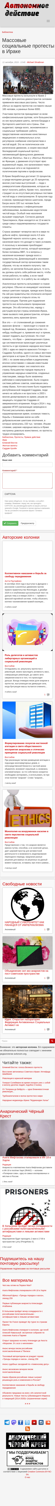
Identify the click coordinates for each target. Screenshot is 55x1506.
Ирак (4, 440)
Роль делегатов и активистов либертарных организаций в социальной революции (21, 658)
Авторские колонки (20, 537)
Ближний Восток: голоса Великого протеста (22, 1067)
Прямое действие (32, 437)
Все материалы (17, 1280)
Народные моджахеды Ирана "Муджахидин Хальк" (25, 1100)
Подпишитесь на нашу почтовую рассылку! (22, 1261)
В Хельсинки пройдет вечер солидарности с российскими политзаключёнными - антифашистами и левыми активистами (27, 1229)
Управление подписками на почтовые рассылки (25, 1268)
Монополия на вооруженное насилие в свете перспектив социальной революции (26, 834)
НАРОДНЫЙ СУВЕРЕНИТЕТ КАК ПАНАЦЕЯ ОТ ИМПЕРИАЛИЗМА (24, 923)
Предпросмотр (27, 523)
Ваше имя (7, 460)
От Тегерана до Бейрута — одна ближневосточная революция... (25, 1090)
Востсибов (9, 666)
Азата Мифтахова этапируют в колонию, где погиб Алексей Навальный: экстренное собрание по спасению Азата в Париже (25, 1333)
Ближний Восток (9, 443)
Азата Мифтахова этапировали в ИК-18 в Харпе (26, 1159)
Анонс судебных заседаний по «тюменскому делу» (25, 1364)
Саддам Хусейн (9, 448)
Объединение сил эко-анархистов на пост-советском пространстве (26, 972)
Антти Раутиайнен (13, 581)
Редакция (6, 1165)
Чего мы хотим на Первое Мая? (16, 1285)
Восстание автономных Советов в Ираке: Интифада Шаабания (26, 1073)
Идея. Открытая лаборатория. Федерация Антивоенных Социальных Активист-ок (27, 1022)
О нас (27, 1477)
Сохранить (10, 523)
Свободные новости (22, 884)
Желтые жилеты (9, 445)
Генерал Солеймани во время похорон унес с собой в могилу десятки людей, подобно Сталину (26, 1084)
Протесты (18, 437)
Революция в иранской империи (17, 1078)
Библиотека (7, 32)
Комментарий (9, 470)
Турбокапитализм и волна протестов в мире (22, 1096)
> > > (27, 1403)
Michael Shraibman (35, 62)
